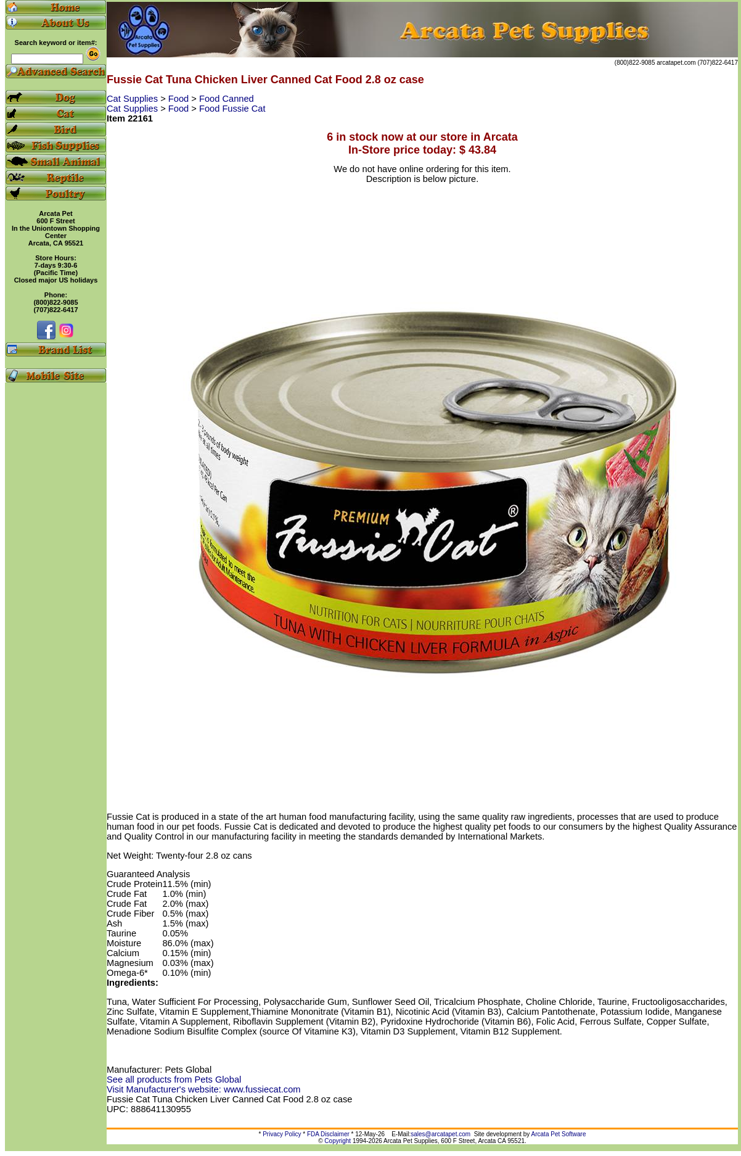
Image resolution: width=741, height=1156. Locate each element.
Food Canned (226, 99)
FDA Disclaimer (328, 1134)
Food (179, 99)
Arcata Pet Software (558, 1134)
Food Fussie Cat (232, 109)
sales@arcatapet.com (440, 1134)
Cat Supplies (133, 99)
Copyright (337, 1140)
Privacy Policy (282, 1134)
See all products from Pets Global (174, 1079)
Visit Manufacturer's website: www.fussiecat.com (204, 1089)
